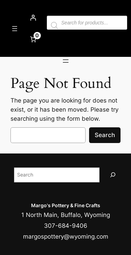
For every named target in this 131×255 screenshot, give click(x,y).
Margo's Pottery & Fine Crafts (65, 205)
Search (105, 135)
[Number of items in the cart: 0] (33, 39)
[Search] (113, 174)
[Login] (33, 17)
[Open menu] (14, 28)
